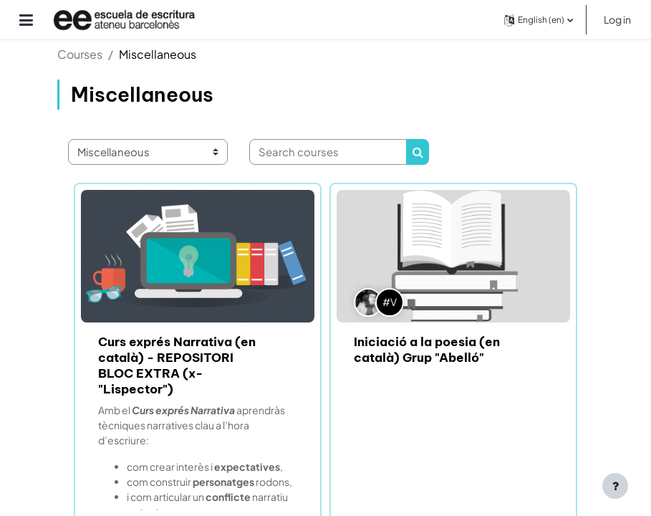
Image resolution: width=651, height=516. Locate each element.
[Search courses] (328, 152)
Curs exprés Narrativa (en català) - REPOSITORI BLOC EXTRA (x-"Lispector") (177, 365)
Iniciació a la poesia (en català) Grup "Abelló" (427, 350)
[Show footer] (615, 486)
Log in (617, 19)
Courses (79, 54)
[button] (538, 19)
